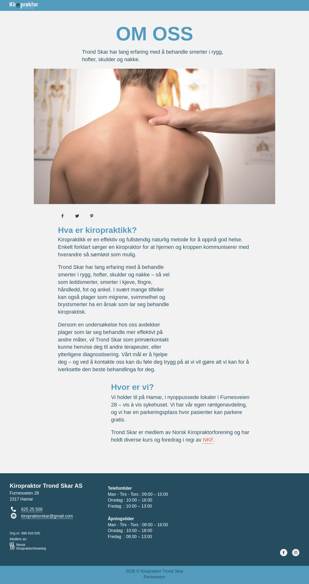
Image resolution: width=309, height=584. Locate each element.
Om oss (200, 5)
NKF (208, 440)
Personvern (154, 577)
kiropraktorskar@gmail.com (47, 516)
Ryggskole (228, 5)
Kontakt (289, 5)
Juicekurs (260, 5)
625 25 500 (31, 509)
